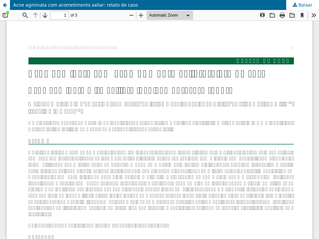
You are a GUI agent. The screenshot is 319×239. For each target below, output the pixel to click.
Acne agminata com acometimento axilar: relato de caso (75, 5)
